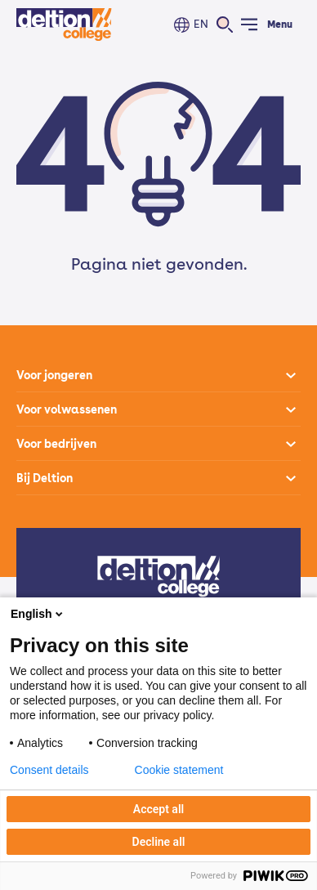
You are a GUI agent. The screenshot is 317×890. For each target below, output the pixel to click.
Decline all (158, 841)
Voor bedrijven (56, 443)
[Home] (64, 24)
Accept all (158, 809)
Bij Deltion (44, 478)
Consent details (49, 769)
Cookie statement (179, 769)
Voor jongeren (54, 375)
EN (201, 24)
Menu (279, 24)
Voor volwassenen (66, 409)
